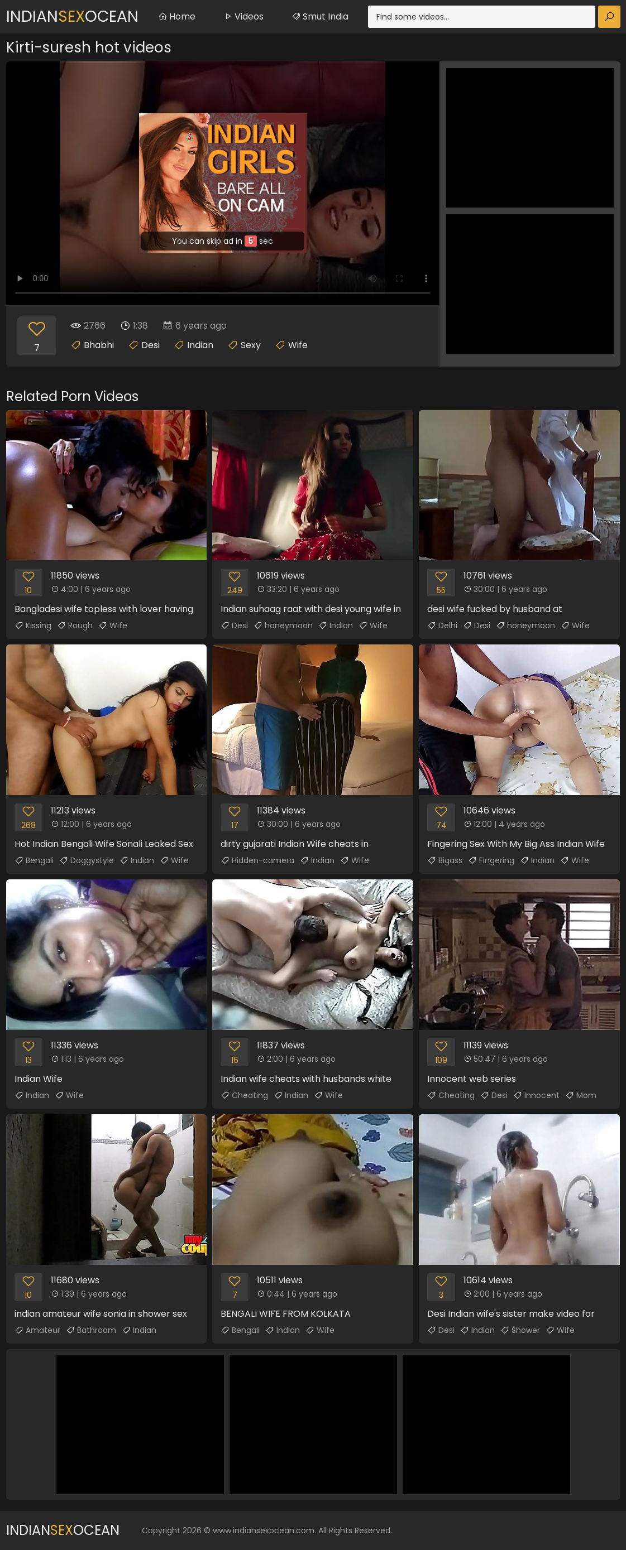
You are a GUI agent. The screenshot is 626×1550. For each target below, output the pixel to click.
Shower (520, 1330)
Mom (580, 1095)
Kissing (33, 625)
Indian (200, 345)
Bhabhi (99, 345)
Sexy (251, 345)
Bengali (34, 860)
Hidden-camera (257, 860)
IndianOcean (72, 16)
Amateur (37, 1330)
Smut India (320, 16)
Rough (75, 625)
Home (176, 16)
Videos (243, 16)
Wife (298, 345)
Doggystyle (86, 860)
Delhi (442, 625)
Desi (150, 345)
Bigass (444, 860)
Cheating (244, 1095)
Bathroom (91, 1330)
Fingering (491, 860)
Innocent (536, 1095)
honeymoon (283, 625)
